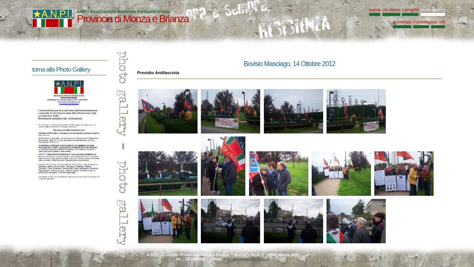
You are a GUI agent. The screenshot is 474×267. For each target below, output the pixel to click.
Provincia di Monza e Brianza (132, 18)
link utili (438, 22)
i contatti (421, 22)
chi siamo (391, 9)
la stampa (402, 22)
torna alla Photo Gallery (61, 69)
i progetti (410, 9)
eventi (375, 9)
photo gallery (433, 9)
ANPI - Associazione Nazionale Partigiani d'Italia (123, 11)
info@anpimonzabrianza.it (246, 259)
